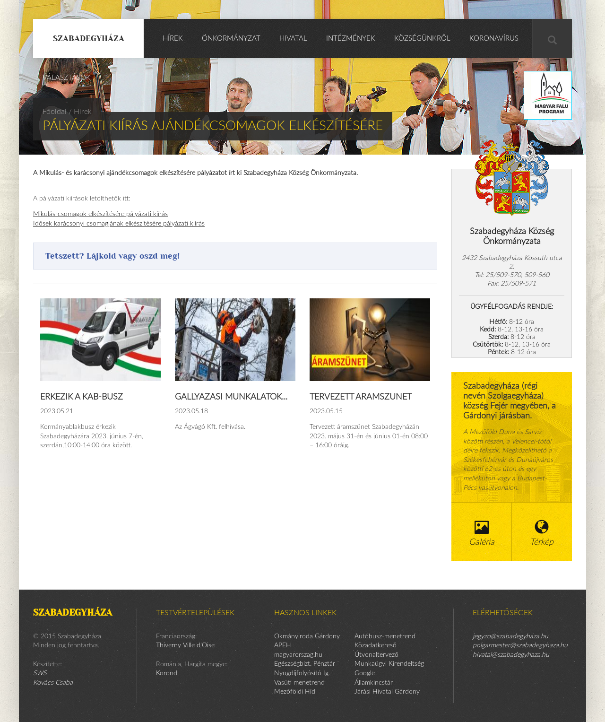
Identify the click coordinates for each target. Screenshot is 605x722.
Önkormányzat (231, 38)
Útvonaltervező (376, 655)
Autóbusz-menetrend (384, 636)
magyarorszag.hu (298, 655)
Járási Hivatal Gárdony (387, 691)
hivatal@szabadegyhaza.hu (511, 655)
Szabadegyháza (88, 38)
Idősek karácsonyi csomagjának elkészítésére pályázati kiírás (119, 223)
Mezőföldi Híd (294, 691)
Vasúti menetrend (299, 682)
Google (364, 673)
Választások (67, 77)
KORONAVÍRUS (494, 38)
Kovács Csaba (53, 682)
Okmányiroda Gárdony (307, 636)
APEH (282, 645)
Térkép (542, 533)
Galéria (481, 533)
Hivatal (293, 38)
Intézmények (350, 38)
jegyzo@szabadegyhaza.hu (510, 636)
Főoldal (55, 111)
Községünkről (422, 38)
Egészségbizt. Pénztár (304, 664)
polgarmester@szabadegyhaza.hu (520, 645)
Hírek (173, 38)
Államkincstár (373, 682)
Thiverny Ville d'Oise (185, 645)
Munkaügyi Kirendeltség (389, 664)
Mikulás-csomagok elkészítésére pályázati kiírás (100, 214)
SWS (39, 673)
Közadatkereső (375, 645)
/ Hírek (80, 111)
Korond (166, 673)
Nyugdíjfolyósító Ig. (302, 673)
